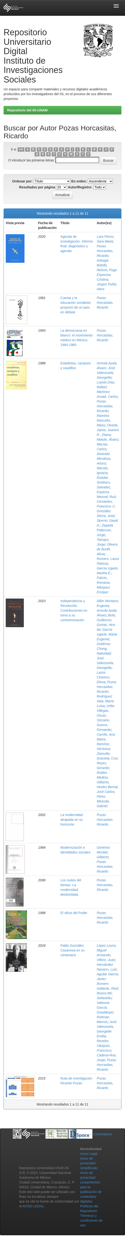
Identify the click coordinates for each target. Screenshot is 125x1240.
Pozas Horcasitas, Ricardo (105, 251)
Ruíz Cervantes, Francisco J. (106, 501)
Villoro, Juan (106, 960)
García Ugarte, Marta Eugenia (107, 634)
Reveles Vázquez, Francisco (104, 1045)
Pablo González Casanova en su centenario (72, 950)
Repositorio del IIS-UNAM (27, 110)
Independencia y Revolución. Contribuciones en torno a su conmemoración (73, 610)
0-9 (21, 149)
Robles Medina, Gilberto (103, 777)
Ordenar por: (22, 181)
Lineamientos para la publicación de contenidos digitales (91, 1191)
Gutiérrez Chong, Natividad (103, 648)
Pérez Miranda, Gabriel (103, 801)
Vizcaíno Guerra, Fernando (104, 725)
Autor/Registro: (80, 187)
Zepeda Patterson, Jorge (105, 530)
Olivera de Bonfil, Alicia (107, 549)
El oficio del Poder (73, 913)
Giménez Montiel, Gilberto (103, 852)
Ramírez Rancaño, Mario (104, 420)
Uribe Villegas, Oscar (106, 710)
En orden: (79, 181)
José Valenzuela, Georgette (106, 372)
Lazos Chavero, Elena (103, 677)
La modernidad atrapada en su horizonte (71, 819)
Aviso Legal (88, 1154)
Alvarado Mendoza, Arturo (104, 458)
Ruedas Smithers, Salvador (104, 482)
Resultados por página (37, 187)
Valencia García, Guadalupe (105, 1007)
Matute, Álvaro (107, 439)
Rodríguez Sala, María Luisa (105, 701)
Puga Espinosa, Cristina (107, 274)
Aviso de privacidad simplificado (89, 1163)
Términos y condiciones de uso (91, 1220)
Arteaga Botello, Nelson (102, 265)
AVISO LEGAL (33, 1206)
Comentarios (102, 1134)
